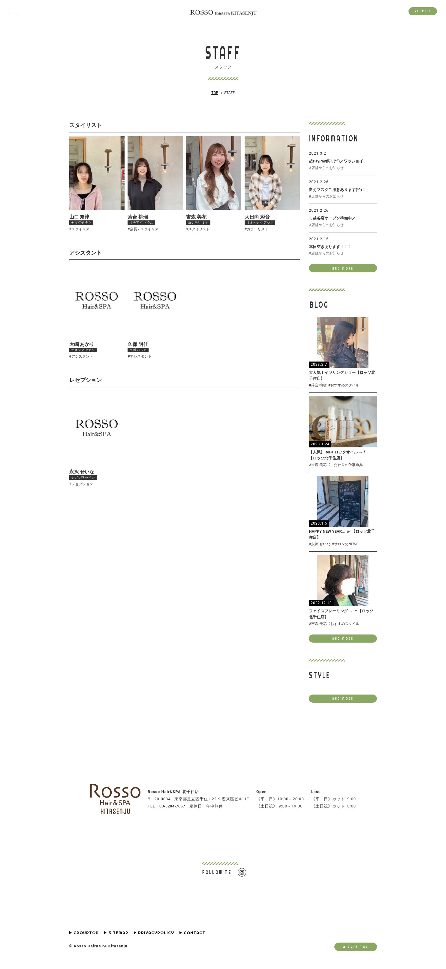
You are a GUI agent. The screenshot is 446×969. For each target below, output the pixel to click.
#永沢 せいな (319, 549)
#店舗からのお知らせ (326, 168)
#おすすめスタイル (343, 389)
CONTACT (194, 939)
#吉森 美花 (317, 469)
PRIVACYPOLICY (156, 939)
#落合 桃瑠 (317, 389)
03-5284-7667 (173, 812)
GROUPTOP (86, 939)
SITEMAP (118, 939)
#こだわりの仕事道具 (345, 469)
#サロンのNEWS (345, 549)
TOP (214, 93)
